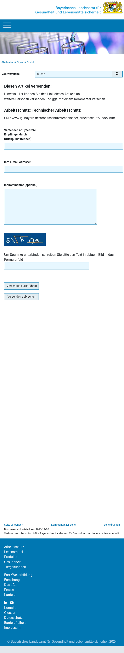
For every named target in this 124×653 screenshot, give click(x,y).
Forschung (12, 580)
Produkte (10, 557)
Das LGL (10, 585)
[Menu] (7, 25)
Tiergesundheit (15, 567)
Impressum (12, 628)
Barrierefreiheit (15, 623)
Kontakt (10, 608)
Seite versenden (13, 524)
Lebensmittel (13, 552)
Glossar (9, 613)
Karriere (9, 595)
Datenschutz (13, 618)
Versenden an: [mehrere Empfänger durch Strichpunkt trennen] (20, 134)
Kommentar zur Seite (63, 524)
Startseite (7, 62)
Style (20, 62)
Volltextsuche (10, 74)
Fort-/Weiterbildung (18, 575)
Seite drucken (112, 524)
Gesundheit (12, 562)
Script (30, 62)
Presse (9, 590)
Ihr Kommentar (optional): (21, 185)
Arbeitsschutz (14, 547)
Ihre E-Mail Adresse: (17, 162)
